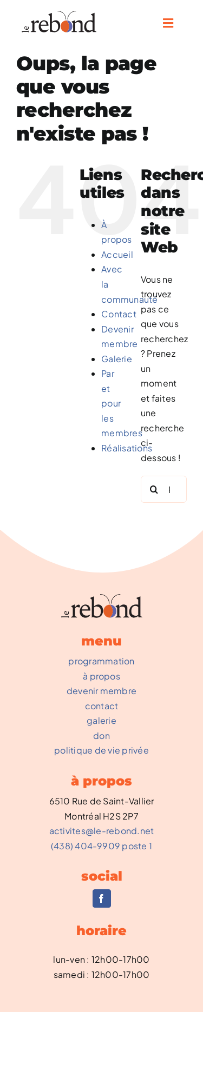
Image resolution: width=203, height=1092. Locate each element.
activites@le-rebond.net (101, 830)
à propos (101, 676)
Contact (118, 313)
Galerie (116, 358)
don (101, 735)
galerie (101, 720)
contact (102, 705)
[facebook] (102, 898)
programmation (101, 661)
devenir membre (101, 690)
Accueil (117, 254)
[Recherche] (154, 489)
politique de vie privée (101, 750)
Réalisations (126, 448)
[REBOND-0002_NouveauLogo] (59, 15)
